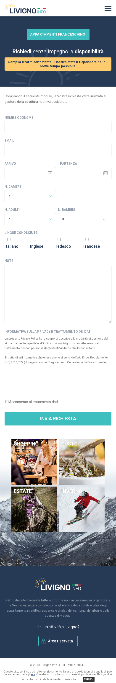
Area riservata (60, 641)
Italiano (11, 246)
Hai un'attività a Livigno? (58, 626)
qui (33, 674)
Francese (91, 246)
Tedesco (63, 246)
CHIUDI (88, 679)
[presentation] (39, 380)
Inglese (36, 246)
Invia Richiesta (58, 418)
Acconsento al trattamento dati (33, 402)
